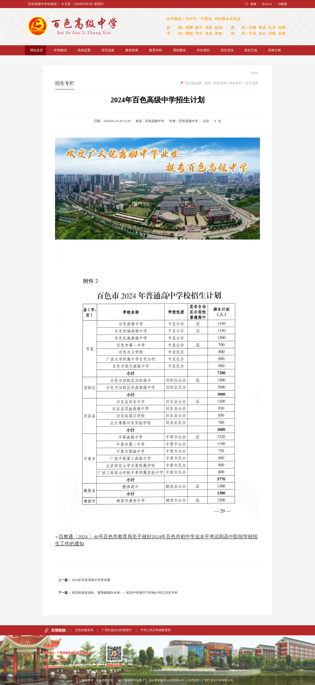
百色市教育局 (84, 630)
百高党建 (107, 50)
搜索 (250, 4)
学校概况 (60, 50)
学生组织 (203, 50)
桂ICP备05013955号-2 (131, 680)
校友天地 (250, 50)
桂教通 (282, 4)
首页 (208, 83)
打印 (253, 73)
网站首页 (36, 50)
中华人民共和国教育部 (156, 630)
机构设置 (84, 50)
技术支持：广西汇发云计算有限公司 (210, 680)
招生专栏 (235, 83)
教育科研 (155, 50)
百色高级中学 (91, 26)
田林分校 (274, 50)
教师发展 (131, 50)
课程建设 (179, 50)
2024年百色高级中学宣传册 (91, 580)
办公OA (267, 4)
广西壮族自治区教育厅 (117, 630)
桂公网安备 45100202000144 (166, 680)
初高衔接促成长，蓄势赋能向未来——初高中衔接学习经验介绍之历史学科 (125, 592)
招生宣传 (227, 50)
